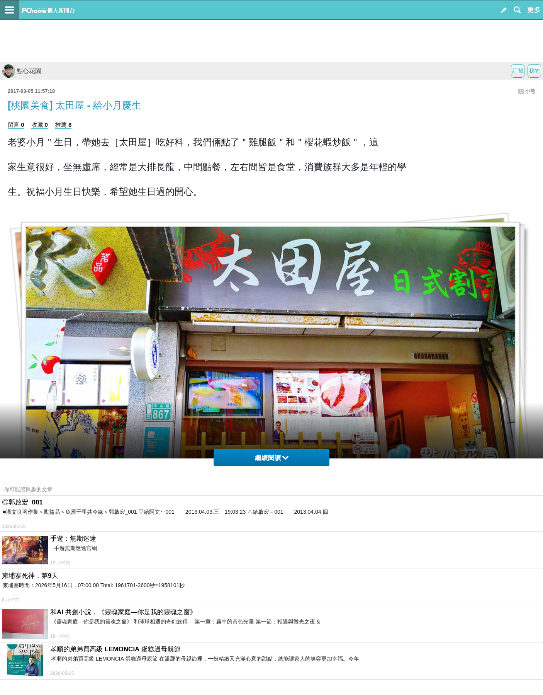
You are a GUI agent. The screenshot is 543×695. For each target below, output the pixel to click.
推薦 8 (63, 124)
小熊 (530, 91)
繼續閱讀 (271, 457)
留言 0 (16, 124)
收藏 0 (39, 124)
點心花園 (21, 71)
